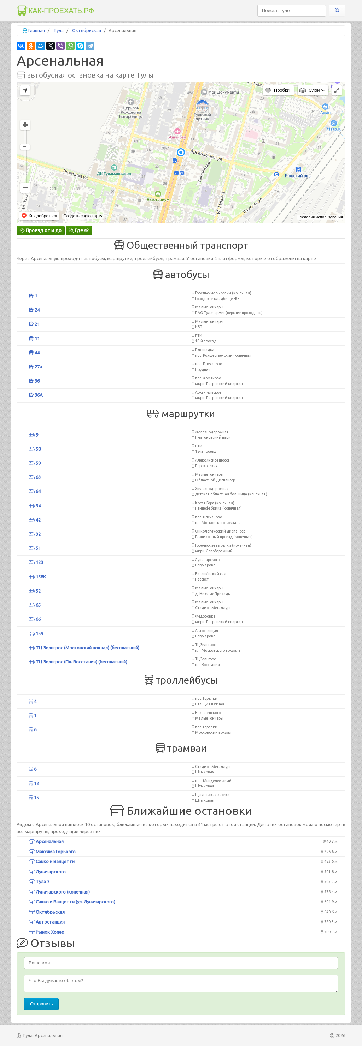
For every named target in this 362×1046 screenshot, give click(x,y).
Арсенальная (46, 841)
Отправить (41, 1003)
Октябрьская (86, 30)
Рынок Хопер (46, 932)
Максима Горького (52, 851)
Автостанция (47, 921)
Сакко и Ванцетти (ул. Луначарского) (72, 901)
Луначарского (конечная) (59, 891)
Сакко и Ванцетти (52, 861)
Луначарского (47, 871)
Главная (36, 30)
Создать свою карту (82, 216)
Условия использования (321, 217)
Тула (58, 30)
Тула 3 (39, 881)
